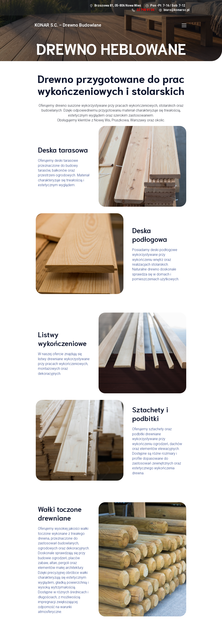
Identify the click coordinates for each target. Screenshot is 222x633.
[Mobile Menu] (184, 25)
